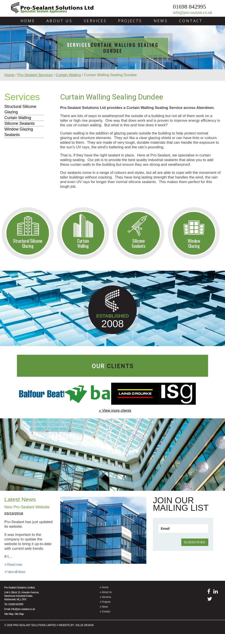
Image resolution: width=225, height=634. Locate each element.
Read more (13, 564)
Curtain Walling (68, 75)
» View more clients (115, 410)
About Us (59, 21)
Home (27, 21)
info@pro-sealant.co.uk (192, 12)
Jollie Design (84, 625)
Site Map (19, 614)
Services (95, 21)
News (161, 21)
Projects (130, 21)
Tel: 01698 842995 (13, 604)
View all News (15, 572)
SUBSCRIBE (194, 542)
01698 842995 (189, 7)
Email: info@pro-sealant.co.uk (19, 609)
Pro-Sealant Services (35, 75)
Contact (191, 21)
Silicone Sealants (19, 123)
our (113, 366)
